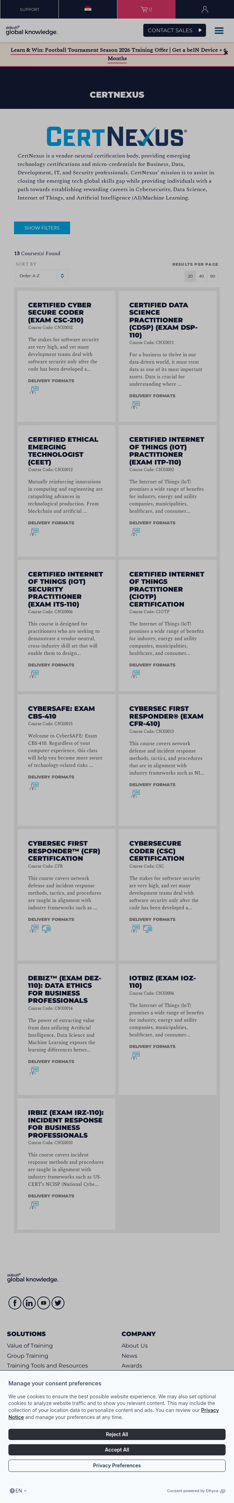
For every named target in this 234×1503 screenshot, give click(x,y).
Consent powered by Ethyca (196, 1490)
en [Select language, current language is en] (19, 1491)
